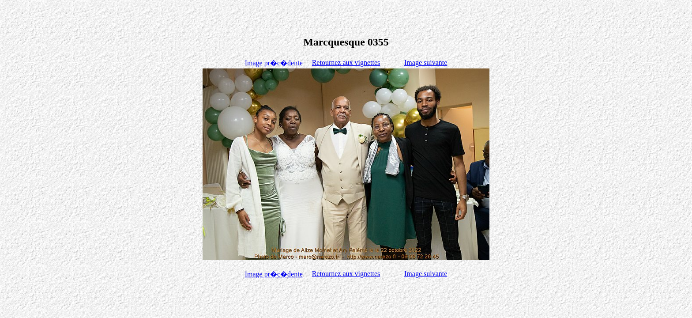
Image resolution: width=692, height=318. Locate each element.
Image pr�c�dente (274, 63)
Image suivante (425, 62)
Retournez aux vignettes (346, 62)
